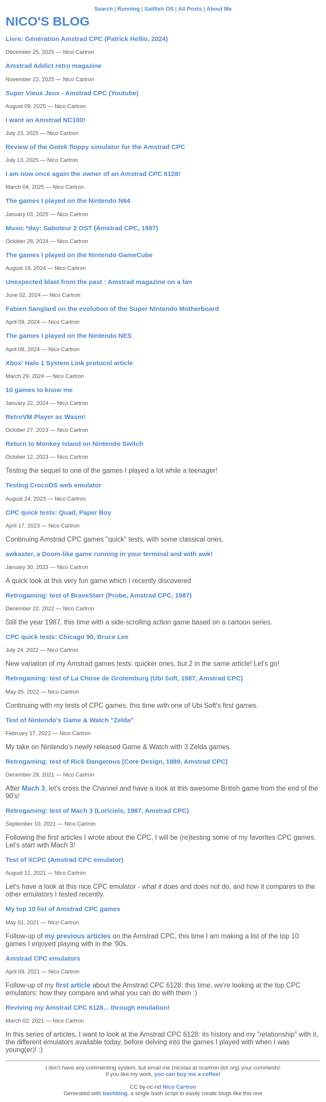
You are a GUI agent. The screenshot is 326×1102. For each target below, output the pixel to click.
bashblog (115, 1093)
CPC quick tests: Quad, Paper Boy (58, 512)
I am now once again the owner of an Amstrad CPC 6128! (93, 173)
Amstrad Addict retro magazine (54, 65)
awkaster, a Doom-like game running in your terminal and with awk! (109, 553)
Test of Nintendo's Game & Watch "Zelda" (70, 720)
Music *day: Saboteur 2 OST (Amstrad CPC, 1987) (82, 228)
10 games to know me (39, 389)
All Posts (190, 9)
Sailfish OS (159, 9)
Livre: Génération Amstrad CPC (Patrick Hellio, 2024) (87, 38)
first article (72, 985)
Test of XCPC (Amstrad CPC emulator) (64, 859)
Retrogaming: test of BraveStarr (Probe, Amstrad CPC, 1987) (99, 595)
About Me (219, 9)
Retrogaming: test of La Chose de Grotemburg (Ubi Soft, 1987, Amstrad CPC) (124, 678)
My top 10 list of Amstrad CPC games (63, 908)
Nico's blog (48, 21)
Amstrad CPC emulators (43, 958)
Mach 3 (33, 788)
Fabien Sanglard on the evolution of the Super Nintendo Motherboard (112, 308)
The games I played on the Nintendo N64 (68, 200)
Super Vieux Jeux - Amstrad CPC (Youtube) (72, 93)
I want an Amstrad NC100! (45, 119)
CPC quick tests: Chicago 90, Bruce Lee (67, 636)
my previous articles (78, 936)
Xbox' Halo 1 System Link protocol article (69, 362)
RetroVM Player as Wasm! (45, 416)
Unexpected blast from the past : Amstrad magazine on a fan (99, 281)
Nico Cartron (179, 1087)
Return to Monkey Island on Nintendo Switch (74, 443)
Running (128, 9)
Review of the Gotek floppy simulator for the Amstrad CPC (95, 146)
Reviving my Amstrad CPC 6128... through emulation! (88, 1007)
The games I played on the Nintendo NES (69, 335)
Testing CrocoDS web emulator (53, 485)
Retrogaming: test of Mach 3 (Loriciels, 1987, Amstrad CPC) (97, 810)
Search (103, 9)
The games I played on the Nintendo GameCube (79, 254)
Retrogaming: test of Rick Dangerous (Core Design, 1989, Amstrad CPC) (117, 761)
